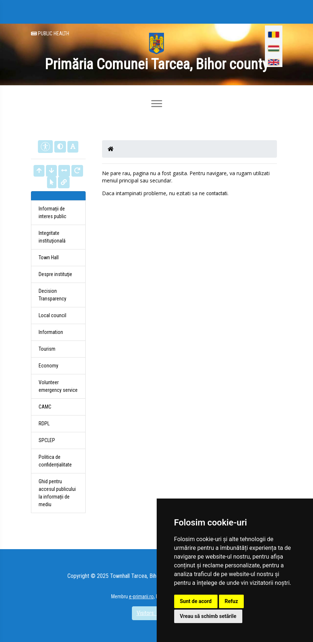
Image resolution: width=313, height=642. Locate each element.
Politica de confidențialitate (55, 461)
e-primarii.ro (141, 596)
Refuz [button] (231, 601)
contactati (216, 193)
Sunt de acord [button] (196, 601)
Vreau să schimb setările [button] (208, 616)
